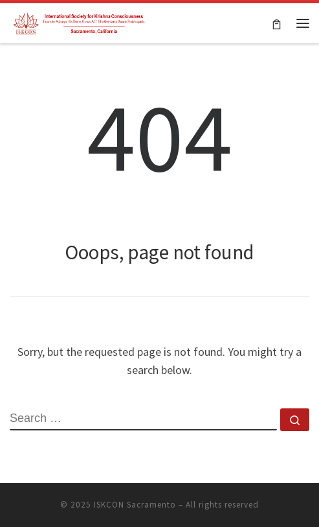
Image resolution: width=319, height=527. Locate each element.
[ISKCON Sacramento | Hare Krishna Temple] (79, 21)
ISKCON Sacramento (135, 504)
